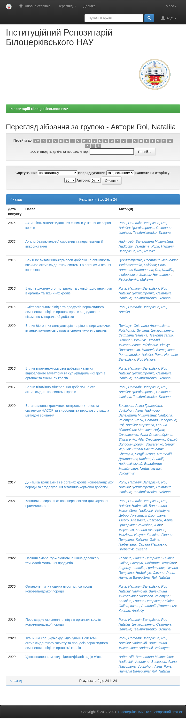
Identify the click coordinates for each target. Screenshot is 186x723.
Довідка (89, 6)
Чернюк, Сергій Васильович (140, 449)
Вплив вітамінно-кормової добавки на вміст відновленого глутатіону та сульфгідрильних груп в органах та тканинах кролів (65, 373)
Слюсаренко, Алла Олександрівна (145, 435)
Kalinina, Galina (147, 539)
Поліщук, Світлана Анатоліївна (143, 326)
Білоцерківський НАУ (134, 712)
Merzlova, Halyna (151, 430)
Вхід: (169, 18)
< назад (16, 199)
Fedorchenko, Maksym (135, 279)
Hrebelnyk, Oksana (132, 549)
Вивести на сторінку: (152, 173)
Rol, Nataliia (146, 251)
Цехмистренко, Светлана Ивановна (147, 260)
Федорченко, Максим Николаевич (144, 275)
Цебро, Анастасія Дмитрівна (142, 515)
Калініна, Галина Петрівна (139, 558)
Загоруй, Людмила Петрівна (153, 563)
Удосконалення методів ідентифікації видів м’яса (63, 657)
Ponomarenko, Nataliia (135, 355)
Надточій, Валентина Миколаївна (145, 241)
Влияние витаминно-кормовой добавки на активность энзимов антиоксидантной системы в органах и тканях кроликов (68, 265)
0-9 (37, 140)
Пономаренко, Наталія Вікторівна (146, 350)
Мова (171, 6)
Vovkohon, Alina (130, 410)
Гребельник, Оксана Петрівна (142, 544)
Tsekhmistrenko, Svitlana (151, 232)
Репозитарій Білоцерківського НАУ (38, 109)
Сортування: (26, 173)
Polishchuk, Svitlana (133, 330)
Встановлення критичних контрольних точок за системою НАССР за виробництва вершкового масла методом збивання (67, 410)
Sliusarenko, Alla (131, 439)
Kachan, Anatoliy (131, 611)
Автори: (83, 180)
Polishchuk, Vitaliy (155, 345)
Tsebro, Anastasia (131, 520)
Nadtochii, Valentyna (133, 246)
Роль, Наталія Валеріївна (138, 223)
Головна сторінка (34, 6)
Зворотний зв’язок (168, 712)
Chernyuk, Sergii (131, 454)
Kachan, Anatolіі (151, 459)
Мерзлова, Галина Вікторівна (141, 530)
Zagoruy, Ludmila (131, 568)
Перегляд (67, 6)
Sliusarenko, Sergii (159, 444)
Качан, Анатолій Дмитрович (153, 606)
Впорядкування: (91, 173)
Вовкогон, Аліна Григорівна (140, 406)
